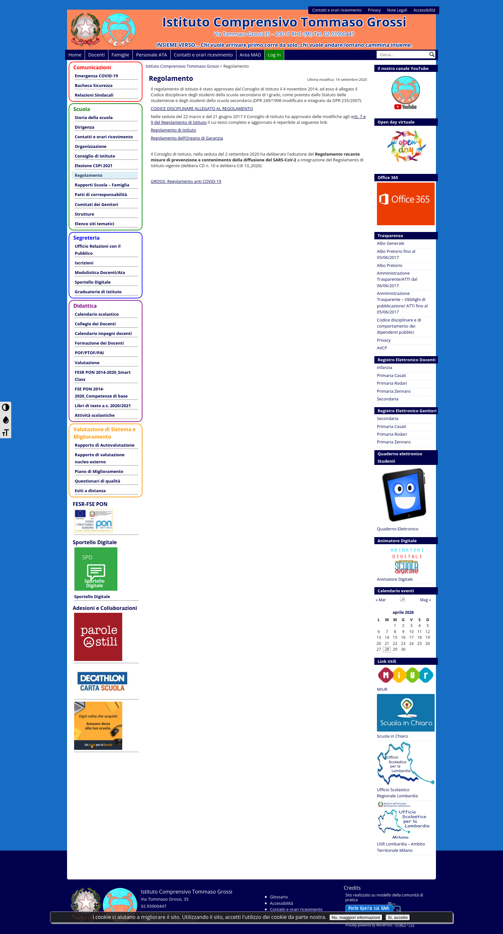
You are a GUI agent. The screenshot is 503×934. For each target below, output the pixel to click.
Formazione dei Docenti (99, 343)
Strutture (84, 214)
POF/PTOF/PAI (89, 353)
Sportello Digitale (93, 282)
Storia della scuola (94, 117)
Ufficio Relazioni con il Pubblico (98, 249)
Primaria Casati (391, 375)
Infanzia (384, 367)
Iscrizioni (84, 263)
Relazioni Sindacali (94, 95)
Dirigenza (84, 127)
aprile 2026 (403, 612)
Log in (274, 55)
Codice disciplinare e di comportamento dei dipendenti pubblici (399, 326)
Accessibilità (424, 10)
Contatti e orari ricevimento (337, 10)
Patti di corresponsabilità (101, 194)
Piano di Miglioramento (99, 471)
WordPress (384, 925)
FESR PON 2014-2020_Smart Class (103, 375)
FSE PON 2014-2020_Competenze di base (101, 392)
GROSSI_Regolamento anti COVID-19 (186, 181)
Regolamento (88, 175)
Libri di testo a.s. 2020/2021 (103, 405)
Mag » (425, 600)
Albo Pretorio (389, 265)
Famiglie (121, 55)
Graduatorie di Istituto (98, 292)
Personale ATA (151, 55)
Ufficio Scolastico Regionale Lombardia (404, 770)
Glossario (279, 897)
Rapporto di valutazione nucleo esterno (99, 458)
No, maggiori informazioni (356, 917)
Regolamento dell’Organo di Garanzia (187, 138)
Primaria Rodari (392, 383)
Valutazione (87, 362)
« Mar (381, 600)
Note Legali (397, 10)
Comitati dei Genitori (96, 204)
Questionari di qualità (97, 481)
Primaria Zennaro (394, 391)
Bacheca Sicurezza (94, 85)
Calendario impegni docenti (103, 333)
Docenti (96, 55)
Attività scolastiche (95, 415)
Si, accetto (398, 917)
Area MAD (250, 55)
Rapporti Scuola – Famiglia (102, 185)
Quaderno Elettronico (404, 499)
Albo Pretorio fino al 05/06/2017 (396, 254)
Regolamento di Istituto (173, 130)
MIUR (404, 679)
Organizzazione (91, 146)
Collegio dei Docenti (95, 324)
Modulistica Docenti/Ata (100, 272)
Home (74, 55)
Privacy (374, 10)
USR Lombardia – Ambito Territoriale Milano (403, 827)
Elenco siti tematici (94, 224)
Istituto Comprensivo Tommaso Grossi (284, 21)
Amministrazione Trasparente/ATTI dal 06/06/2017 (397, 279)
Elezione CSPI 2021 (94, 165)
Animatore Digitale (404, 563)
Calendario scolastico (97, 314)
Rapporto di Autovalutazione (104, 445)
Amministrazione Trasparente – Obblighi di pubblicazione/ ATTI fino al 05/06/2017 (402, 302)
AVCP (382, 348)
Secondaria (387, 399)
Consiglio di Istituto (95, 156)
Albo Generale (390, 243)
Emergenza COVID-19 (96, 76)
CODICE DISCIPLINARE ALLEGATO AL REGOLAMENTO (202, 108)
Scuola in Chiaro (404, 716)
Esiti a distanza (90, 490)
